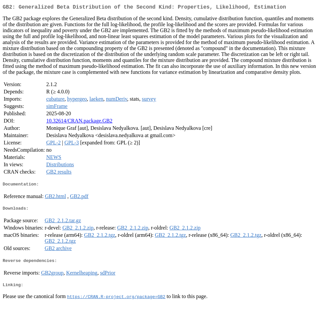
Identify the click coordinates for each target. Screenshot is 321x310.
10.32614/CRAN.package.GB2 (79, 122)
